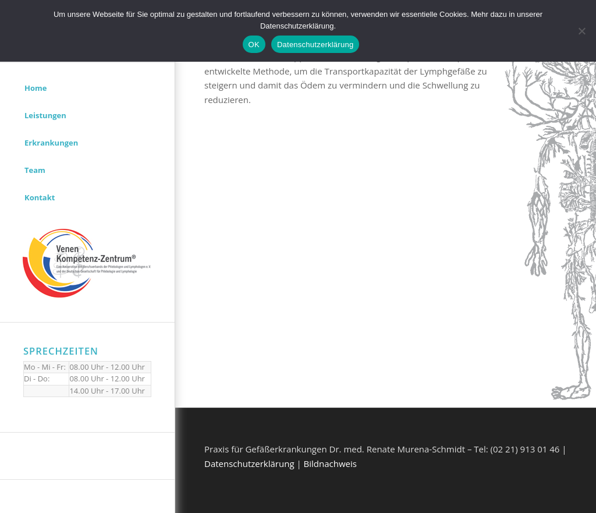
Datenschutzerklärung (249, 463)
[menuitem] (87, 88)
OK (254, 44)
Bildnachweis (330, 463)
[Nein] (581, 31)
